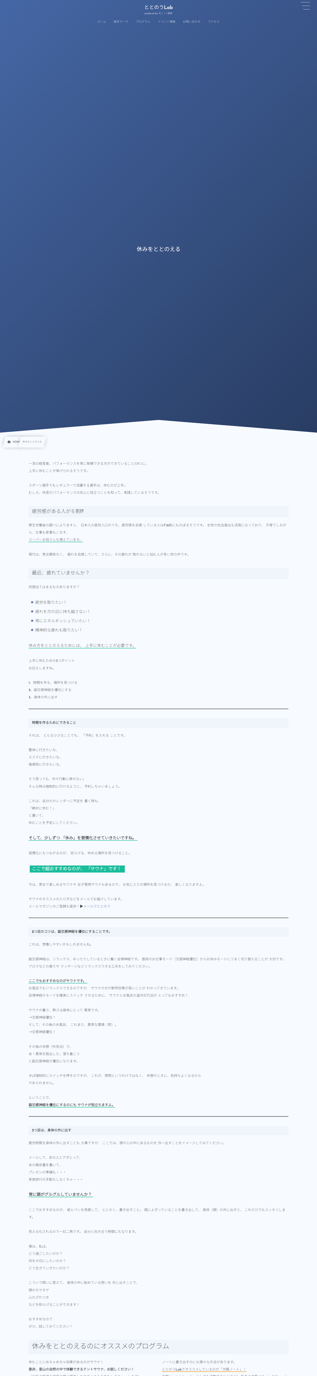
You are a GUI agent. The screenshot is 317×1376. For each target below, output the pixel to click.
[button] (305, 6)
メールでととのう (97, 906)
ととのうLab (158, 7)
